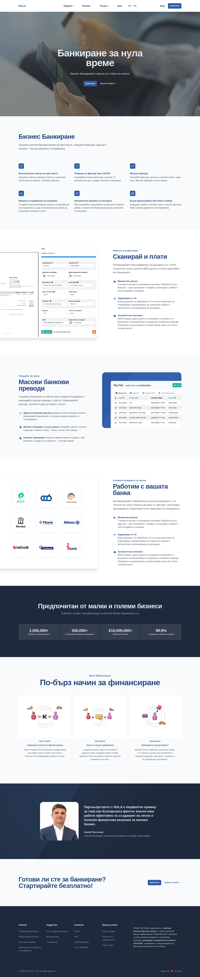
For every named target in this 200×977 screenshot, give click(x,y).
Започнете (175, 6)
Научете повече (108, 83)
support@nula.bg (81, 942)
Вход (162, 6)
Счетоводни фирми (27, 942)
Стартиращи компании (28, 931)
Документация (52, 937)
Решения (87, 6)
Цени (119, 6)
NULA (22, 5)
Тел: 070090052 (81, 947)
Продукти (70, 6)
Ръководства (52, 942)
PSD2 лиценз (108, 945)
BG (129, 6)
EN (135, 6)
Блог (76, 937)
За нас (77, 931)
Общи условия (108, 931)
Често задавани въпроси (57, 931)
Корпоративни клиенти (28, 937)
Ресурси (105, 6)
